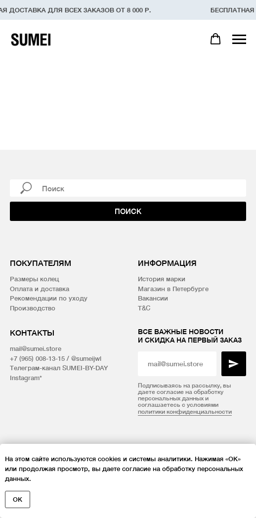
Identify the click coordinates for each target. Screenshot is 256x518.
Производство (32, 308)
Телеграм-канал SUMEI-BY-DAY (59, 368)
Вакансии (153, 298)
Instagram (25, 378)
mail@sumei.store (35, 348)
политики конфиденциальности (185, 411)
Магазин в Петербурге (173, 289)
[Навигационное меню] (239, 39)
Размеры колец (34, 279)
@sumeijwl (86, 358)
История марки (161, 279)
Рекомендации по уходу (48, 298)
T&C (144, 308)
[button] (215, 39)
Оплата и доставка (39, 289)
